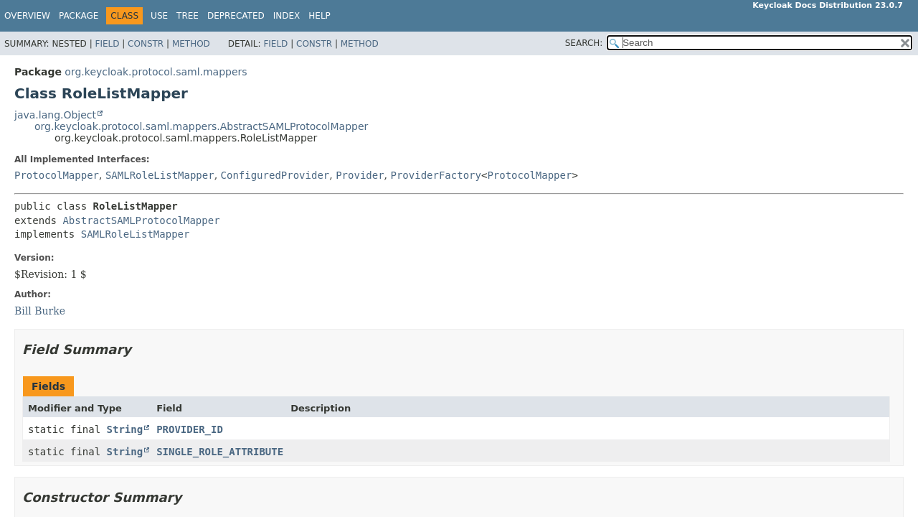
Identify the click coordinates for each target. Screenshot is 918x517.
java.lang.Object (55, 115)
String (125, 429)
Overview (27, 16)
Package (78, 16)
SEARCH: (584, 43)
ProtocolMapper (56, 175)
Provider (360, 175)
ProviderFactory (436, 175)
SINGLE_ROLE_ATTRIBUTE (219, 451)
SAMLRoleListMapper (159, 175)
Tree (187, 16)
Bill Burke (39, 311)
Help (319, 16)
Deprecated (236, 16)
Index (287, 16)
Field (107, 44)
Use (159, 16)
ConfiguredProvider (275, 175)
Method (191, 44)
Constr (146, 44)
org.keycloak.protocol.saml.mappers (156, 72)
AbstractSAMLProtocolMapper (140, 220)
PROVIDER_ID (189, 429)
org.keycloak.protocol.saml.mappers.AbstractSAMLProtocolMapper (201, 126)
